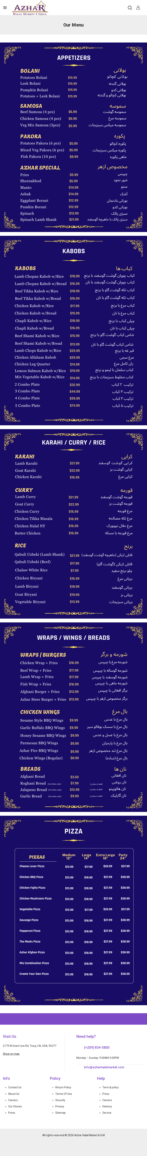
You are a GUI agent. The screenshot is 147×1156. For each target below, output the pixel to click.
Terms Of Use (63, 1093)
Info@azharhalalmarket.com (104, 1067)
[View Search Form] (129, 7)
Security (60, 1100)
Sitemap (60, 1112)
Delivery (107, 1106)
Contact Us (14, 1087)
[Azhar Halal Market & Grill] (30, 7)
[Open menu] (5, 8)
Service (106, 1112)
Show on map (11, 1053)
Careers (13, 1100)
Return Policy (63, 1087)
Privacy (59, 1106)
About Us (13, 1093)
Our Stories (15, 1106)
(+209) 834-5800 (96, 1047)
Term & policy (110, 1087)
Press (11, 1112)
